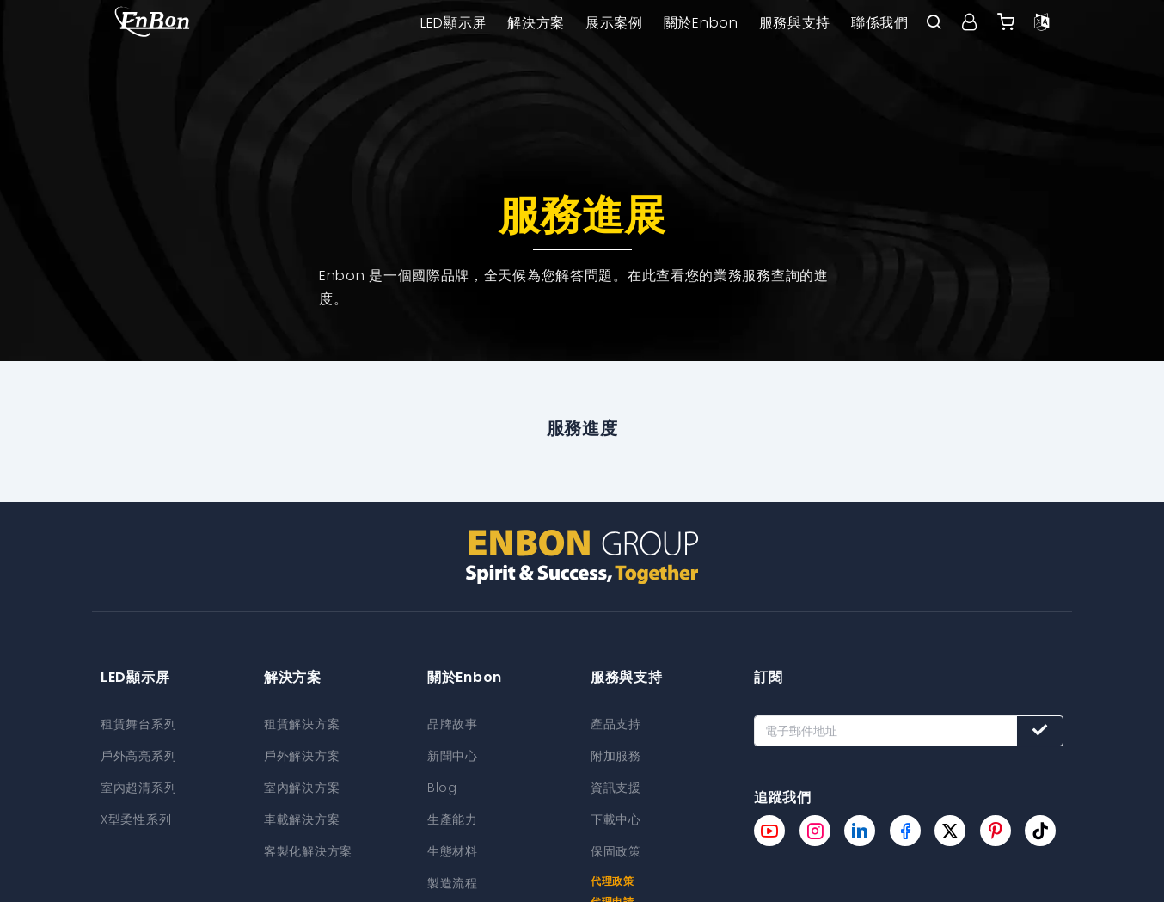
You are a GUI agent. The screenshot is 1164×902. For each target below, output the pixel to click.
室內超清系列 (138, 786)
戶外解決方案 (302, 755)
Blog (442, 786)
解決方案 (536, 23)
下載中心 (616, 816)
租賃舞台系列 (138, 724)
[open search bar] (933, 23)
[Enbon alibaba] (1005, 23)
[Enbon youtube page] (769, 830)
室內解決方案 (302, 786)
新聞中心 (452, 755)
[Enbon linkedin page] (859, 830)
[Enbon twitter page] (949, 830)
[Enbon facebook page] (905, 830)
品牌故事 (452, 724)
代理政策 (612, 876)
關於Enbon (701, 23)
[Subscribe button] (1039, 730)
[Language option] (1042, 23)
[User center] (969, 23)
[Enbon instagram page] (814, 830)
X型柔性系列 (136, 816)
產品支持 (616, 724)
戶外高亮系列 (138, 755)
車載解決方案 (302, 816)
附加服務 (616, 755)
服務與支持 (795, 23)
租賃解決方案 (302, 724)
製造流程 (452, 878)
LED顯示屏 (453, 23)
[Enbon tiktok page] (1040, 830)
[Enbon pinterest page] (995, 830)
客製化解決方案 (308, 847)
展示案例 (614, 23)
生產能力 (452, 816)
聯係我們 (880, 23)
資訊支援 (616, 786)
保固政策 (616, 847)
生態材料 (452, 847)
